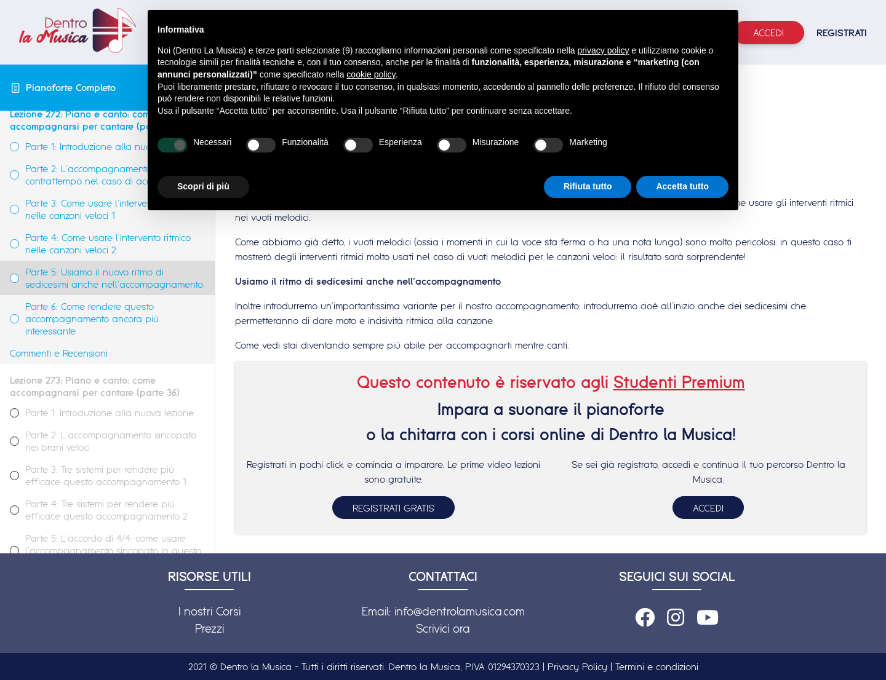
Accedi (768, 32)
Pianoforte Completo (71, 87)
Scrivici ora (443, 628)
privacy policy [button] (603, 50)
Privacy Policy (577, 666)
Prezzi (209, 628)
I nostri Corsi (209, 611)
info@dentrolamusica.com (459, 611)
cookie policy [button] (370, 74)
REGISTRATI (841, 32)
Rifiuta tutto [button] (588, 186)
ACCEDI (708, 508)
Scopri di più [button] (203, 186)
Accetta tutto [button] (682, 186)
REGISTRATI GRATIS (393, 508)
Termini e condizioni (656, 666)
